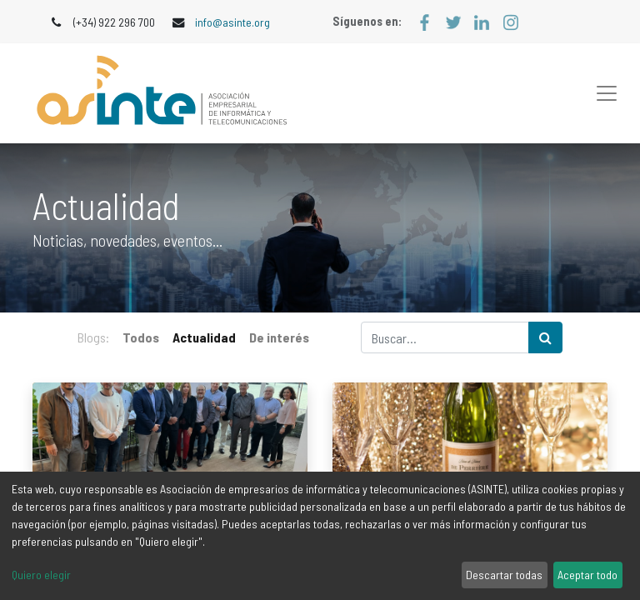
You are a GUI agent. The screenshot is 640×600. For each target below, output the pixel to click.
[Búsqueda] (545, 337)
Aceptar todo (588, 575)
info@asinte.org (232, 22)
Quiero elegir (41, 575)
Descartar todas (504, 575)
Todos (140, 337)
